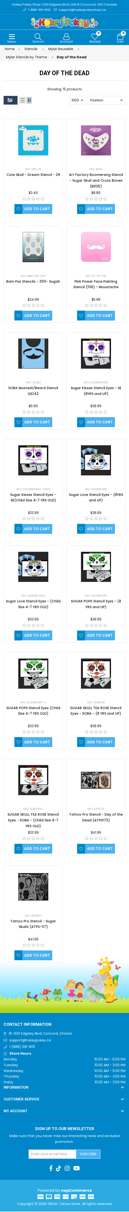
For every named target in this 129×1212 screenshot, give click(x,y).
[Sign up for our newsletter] (52, 1154)
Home (10, 49)
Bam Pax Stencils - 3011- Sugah (33, 281)
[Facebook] (50, 1169)
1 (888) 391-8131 (22, 1047)
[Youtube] (76, 1169)
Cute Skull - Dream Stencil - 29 (33, 175)
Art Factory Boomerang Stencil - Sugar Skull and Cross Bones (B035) (96, 181)
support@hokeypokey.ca (30, 1040)
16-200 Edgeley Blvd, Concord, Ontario (40, 1033)
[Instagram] (67, 1169)
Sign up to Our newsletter (64, 1129)
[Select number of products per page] (77, 100)
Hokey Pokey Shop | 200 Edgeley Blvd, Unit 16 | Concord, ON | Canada (64, 4)
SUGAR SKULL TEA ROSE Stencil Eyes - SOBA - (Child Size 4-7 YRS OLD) (33, 820)
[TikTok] (58, 1169)
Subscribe (88, 1154)
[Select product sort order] (106, 100)
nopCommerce (76, 1191)
